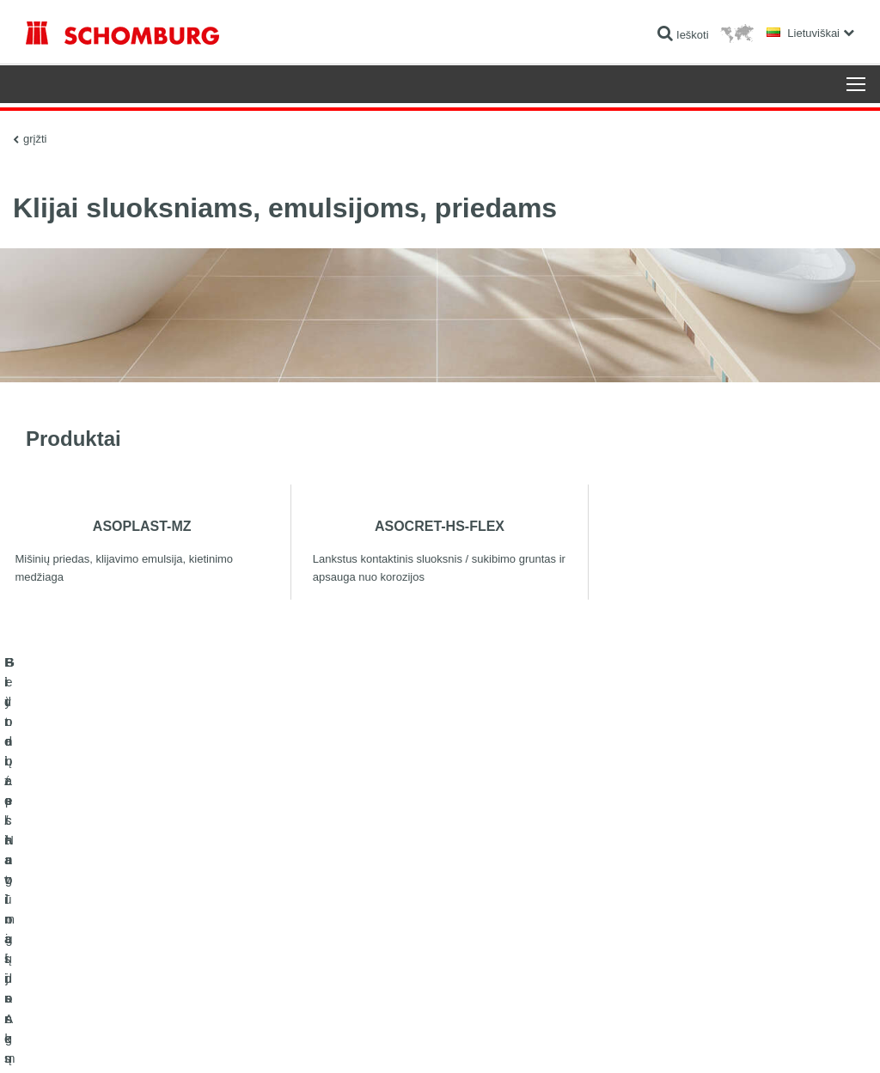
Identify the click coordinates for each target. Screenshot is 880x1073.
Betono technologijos (73, 975)
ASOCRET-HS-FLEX (439, 525)
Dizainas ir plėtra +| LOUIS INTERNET (789, 1039)
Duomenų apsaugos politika (159, 1039)
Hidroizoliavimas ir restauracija (96, 898)
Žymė (85, 1039)
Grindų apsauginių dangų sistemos (105, 949)
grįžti (34, 137)
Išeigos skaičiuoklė (353, 898)
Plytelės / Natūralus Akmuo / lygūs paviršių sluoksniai (147, 924)
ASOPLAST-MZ (142, 525)
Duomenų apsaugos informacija (286, 1039)
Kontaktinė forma (349, 949)
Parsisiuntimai (342, 924)
